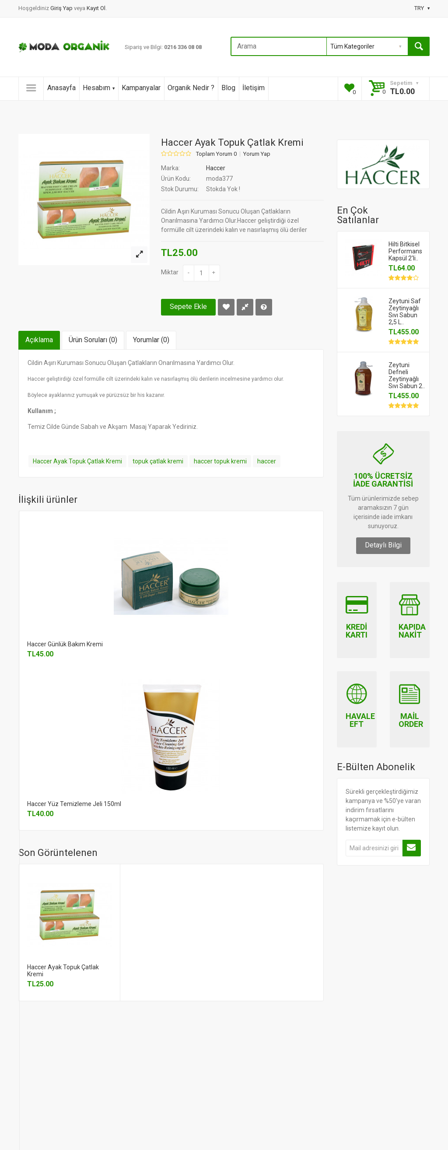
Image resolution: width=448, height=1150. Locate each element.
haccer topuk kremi (220, 461)
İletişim (253, 88)
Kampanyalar (141, 88)
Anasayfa (61, 88)
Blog (228, 88)
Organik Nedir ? (191, 88)
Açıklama (39, 340)
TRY (422, 8)
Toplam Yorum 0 (216, 154)
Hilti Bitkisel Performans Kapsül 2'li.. (405, 251)
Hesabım (99, 88)
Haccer (215, 168)
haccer (266, 461)
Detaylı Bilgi (383, 545)
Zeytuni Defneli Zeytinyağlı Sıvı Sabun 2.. (406, 375)
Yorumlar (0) (151, 340)
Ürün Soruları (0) (93, 340)
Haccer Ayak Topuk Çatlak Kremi (77, 461)
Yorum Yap (256, 154)
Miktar (169, 272)
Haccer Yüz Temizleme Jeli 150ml (74, 803)
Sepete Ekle (188, 306)
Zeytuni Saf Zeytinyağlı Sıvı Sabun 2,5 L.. (404, 312)
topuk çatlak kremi (158, 461)
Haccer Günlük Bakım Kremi (65, 644)
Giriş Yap (62, 8)
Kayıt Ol (96, 8)
